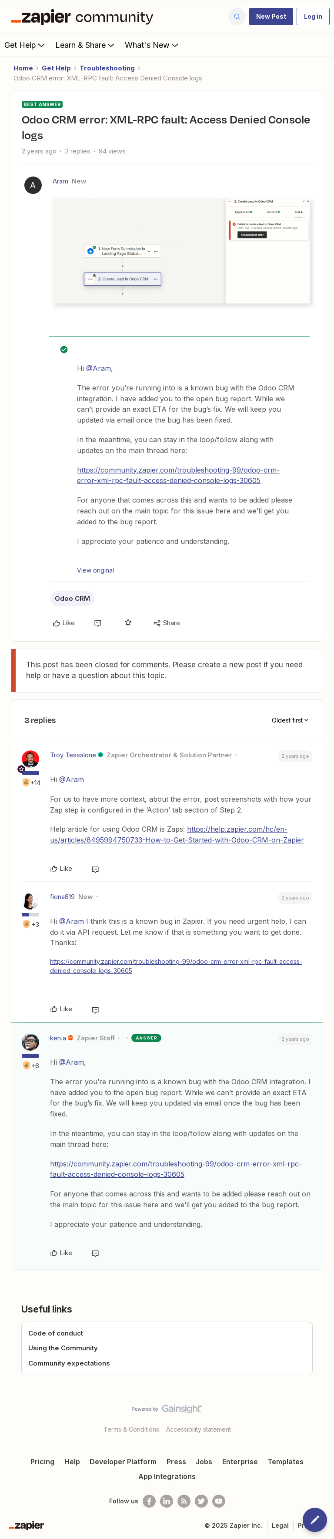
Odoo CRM (72, 598)
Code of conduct (55, 1333)
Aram (60, 181)
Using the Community (63, 1348)
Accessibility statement (198, 1429)
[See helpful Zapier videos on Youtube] (218, 1501)
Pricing (42, 1461)
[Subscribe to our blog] (183, 1501)
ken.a (58, 1038)
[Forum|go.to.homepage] (84, 16)
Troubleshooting (107, 68)
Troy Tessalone (73, 755)
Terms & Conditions (131, 1429)
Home (23, 68)
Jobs (204, 1461)
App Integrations (167, 1476)
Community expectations (69, 1363)
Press (176, 1461)
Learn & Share (85, 45)
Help (72, 1461)
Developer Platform (123, 1461)
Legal (280, 1525)
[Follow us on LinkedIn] (166, 1501)
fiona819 (62, 897)
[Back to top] (323, 1416)
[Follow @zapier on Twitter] (201, 1501)
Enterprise (240, 1461)
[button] (271, 16)
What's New (152, 45)
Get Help (25, 45)
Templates (285, 1461)
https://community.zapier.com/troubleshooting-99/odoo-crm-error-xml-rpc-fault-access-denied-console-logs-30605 (178, 475)
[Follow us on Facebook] (149, 1501)
